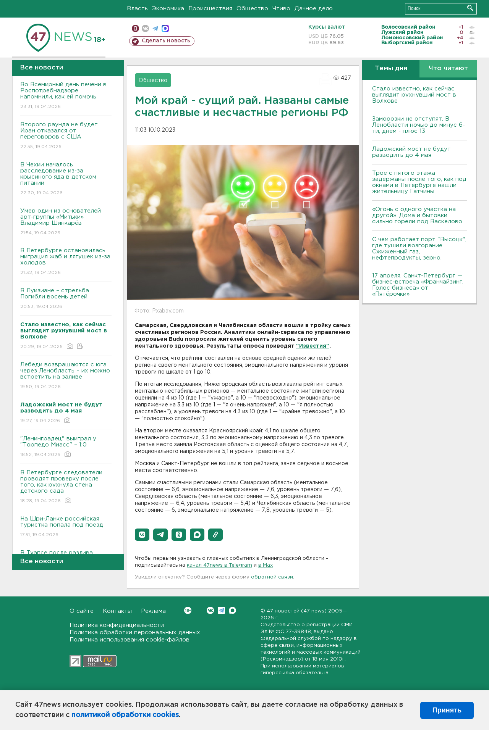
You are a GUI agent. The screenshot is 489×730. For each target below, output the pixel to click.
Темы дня (391, 68)
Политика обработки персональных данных (135, 632)
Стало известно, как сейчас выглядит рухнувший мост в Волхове (414, 94)
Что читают (448, 68)
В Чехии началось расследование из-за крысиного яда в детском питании (66, 179)
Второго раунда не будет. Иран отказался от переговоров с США (66, 136)
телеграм (155, 28)
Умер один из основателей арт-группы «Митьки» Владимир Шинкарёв (66, 222)
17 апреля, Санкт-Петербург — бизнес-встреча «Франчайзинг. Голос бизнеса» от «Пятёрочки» (417, 285)
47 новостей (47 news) (297, 611)
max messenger (165, 28)
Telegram (221, 610)
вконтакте (145, 28)
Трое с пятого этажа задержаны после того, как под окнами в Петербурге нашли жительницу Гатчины (419, 182)
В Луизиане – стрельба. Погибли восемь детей (66, 299)
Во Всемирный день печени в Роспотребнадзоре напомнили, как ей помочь (66, 96)
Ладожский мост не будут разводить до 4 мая (411, 152)
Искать (470, 8)
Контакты (117, 611)
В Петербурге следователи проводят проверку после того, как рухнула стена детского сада (66, 487)
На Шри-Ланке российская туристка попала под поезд (66, 527)
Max (232, 610)
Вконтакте (187, 610)
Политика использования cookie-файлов (129, 639)
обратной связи (272, 577)
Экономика (168, 8)
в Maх (265, 565)
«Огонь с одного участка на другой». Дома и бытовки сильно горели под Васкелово (417, 215)
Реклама (153, 611)
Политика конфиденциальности (117, 625)
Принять (446, 710)
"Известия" (312, 346)
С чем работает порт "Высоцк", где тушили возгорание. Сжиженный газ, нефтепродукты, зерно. (419, 248)
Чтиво (281, 8)
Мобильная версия (135, 28)
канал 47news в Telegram (219, 565)
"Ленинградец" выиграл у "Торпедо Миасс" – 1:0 (66, 447)
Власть (137, 8)
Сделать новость (166, 41)
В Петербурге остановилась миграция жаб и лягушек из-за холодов (66, 262)
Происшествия (210, 8)
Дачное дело (314, 8)
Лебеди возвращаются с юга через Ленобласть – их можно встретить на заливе (66, 376)
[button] (142, 535)
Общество (252, 8)
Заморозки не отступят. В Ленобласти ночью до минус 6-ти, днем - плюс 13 (418, 125)
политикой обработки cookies (125, 715)
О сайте (82, 611)
